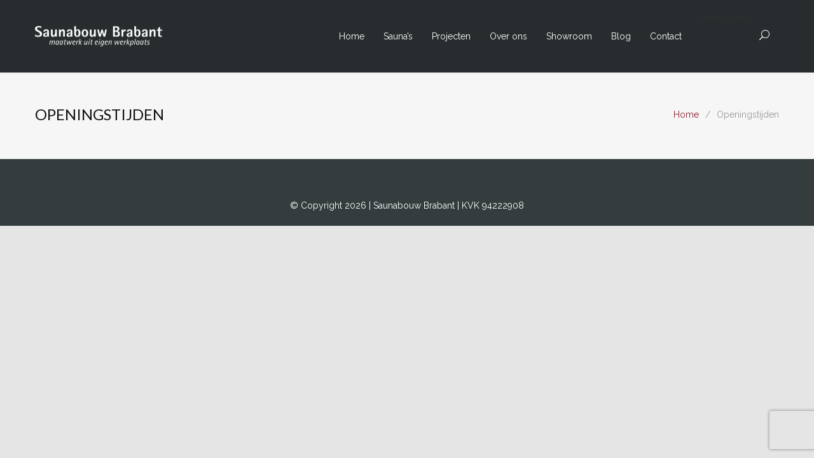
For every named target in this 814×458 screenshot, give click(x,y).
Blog (621, 36)
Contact (666, 36)
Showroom (569, 36)
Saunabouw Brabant (415, 205)
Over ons (508, 36)
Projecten (451, 36)
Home (351, 36)
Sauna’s (398, 36)
